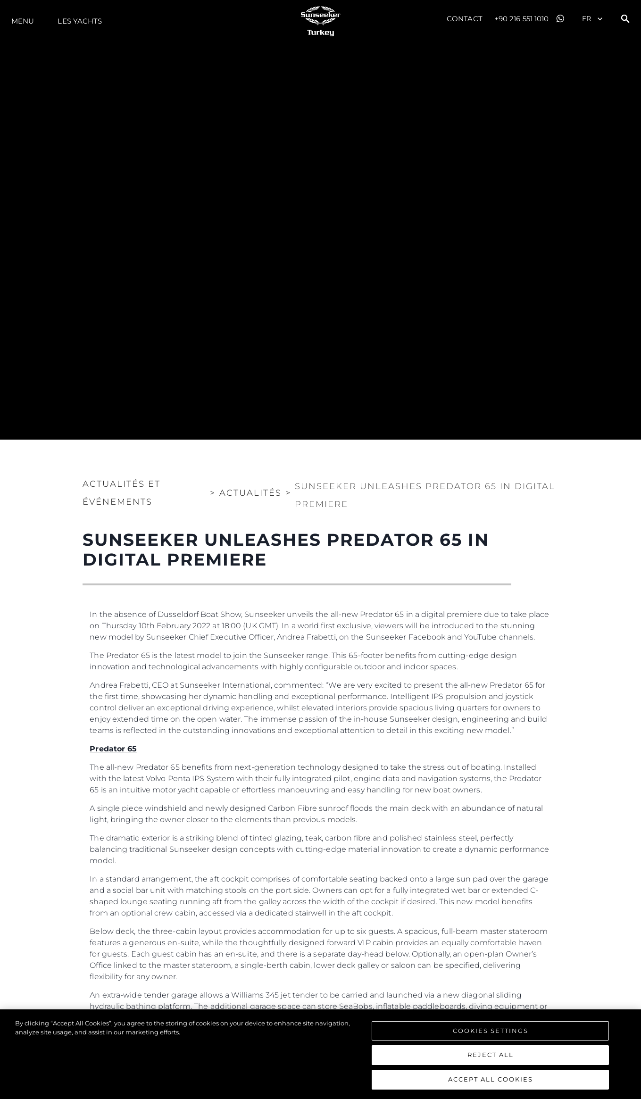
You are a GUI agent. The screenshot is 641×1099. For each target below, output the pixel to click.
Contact (465, 18)
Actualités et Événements (121, 493)
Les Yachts (80, 21)
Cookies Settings (490, 1035)
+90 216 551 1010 (521, 18)
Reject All (490, 1059)
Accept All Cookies (490, 1084)
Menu (22, 21)
